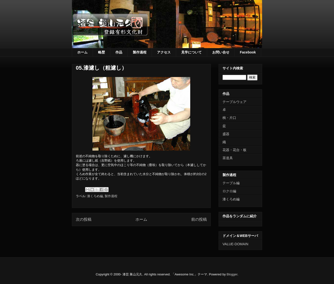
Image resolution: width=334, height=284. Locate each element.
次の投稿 (83, 219)
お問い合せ (220, 52)
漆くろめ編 (95, 196)
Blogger (232, 274)
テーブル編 (231, 183)
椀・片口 (229, 118)
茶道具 (228, 158)
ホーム (82, 52)
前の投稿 (199, 219)
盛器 (226, 134)
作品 (118, 52)
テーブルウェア (234, 102)
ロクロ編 (229, 191)
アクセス (164, 52)
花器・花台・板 (234, 150)
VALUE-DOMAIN (235, 244)
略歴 (101, 52)
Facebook (248, 52)
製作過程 (139, 52)
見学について (191, 52)
